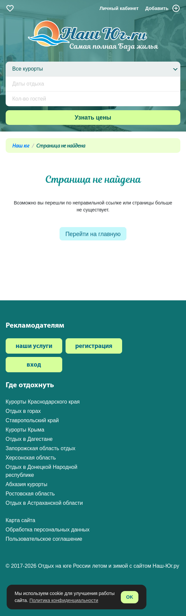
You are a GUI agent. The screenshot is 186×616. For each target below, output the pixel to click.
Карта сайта (20, 520)
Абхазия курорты (26, 484)
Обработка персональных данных (48, 529)
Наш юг (20, 146)
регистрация (93, 346)
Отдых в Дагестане (29, 439)
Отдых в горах (23, 411)
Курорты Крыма (25, 430)
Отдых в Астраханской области (44, 503)
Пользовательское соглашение (44, 539)
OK (129, 597)
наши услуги (34, 346)
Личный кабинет (119, 8)
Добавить (163, 8)
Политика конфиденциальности (63, 600)
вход (34, 365)
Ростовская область (30, 493)
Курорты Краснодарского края (43, 402)
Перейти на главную (92, 234)
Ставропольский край (32, 420)
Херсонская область (31, 458)
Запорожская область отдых (41, 448)
